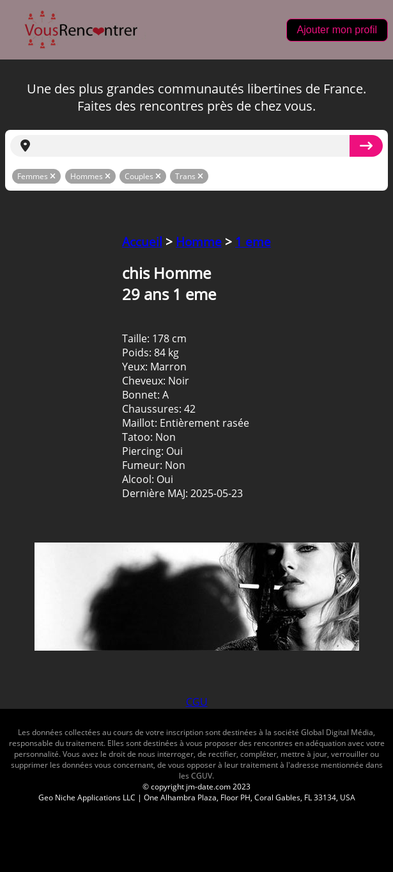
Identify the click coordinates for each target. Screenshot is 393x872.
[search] (195, 145)
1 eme (253, 242)
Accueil (142, 242)
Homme (199, 242)
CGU (197, 702)
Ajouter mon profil (337, 29)
